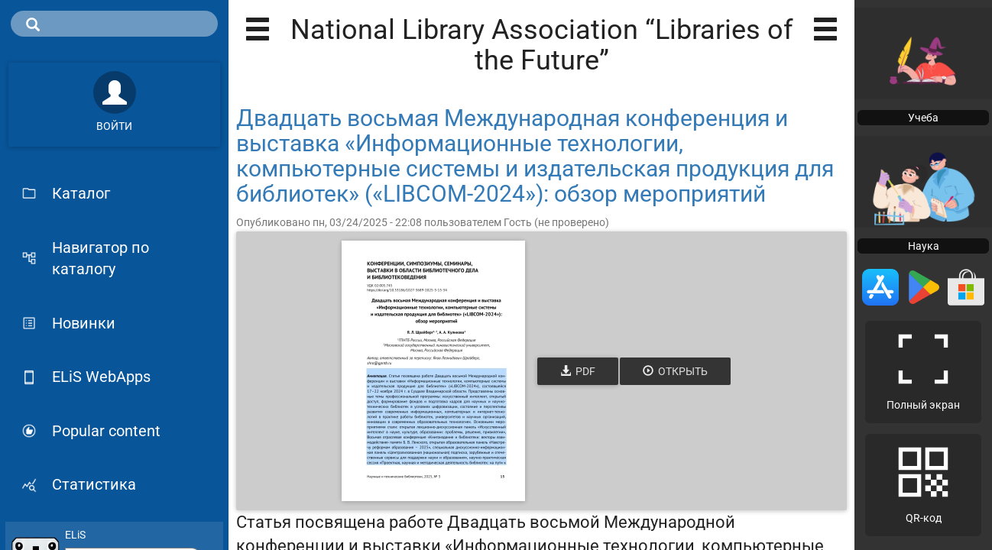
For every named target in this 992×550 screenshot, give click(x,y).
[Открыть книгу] (433, 371)
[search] (114, 24)
